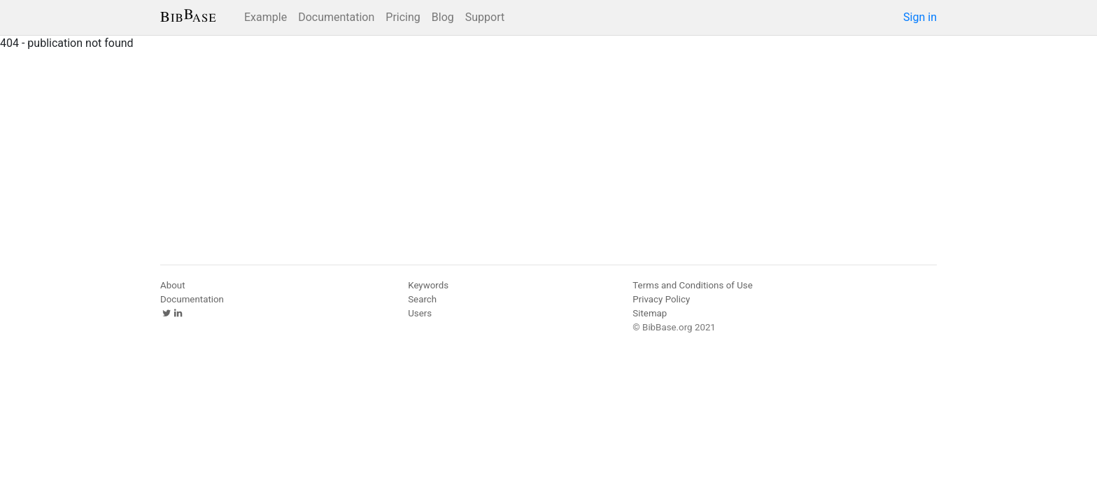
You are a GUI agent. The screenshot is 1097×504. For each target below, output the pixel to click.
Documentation (336, 17)
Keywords (428, 285)
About (172, 285)
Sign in (920, 17)
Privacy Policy (661, 299)
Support (484, 17)
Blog (443, 17)
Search (422, 299)
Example (265, 17)
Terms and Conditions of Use (692, 285)
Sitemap (649, 313)
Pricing (402, 17)
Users (420, 313)
